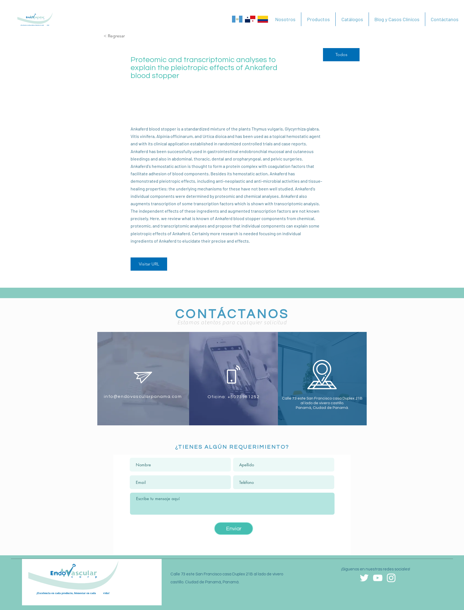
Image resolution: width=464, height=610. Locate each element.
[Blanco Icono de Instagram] (391, 578)
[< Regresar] (123, 36)
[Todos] (341, 54)
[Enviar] (233, 528)
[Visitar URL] (149, 264)
